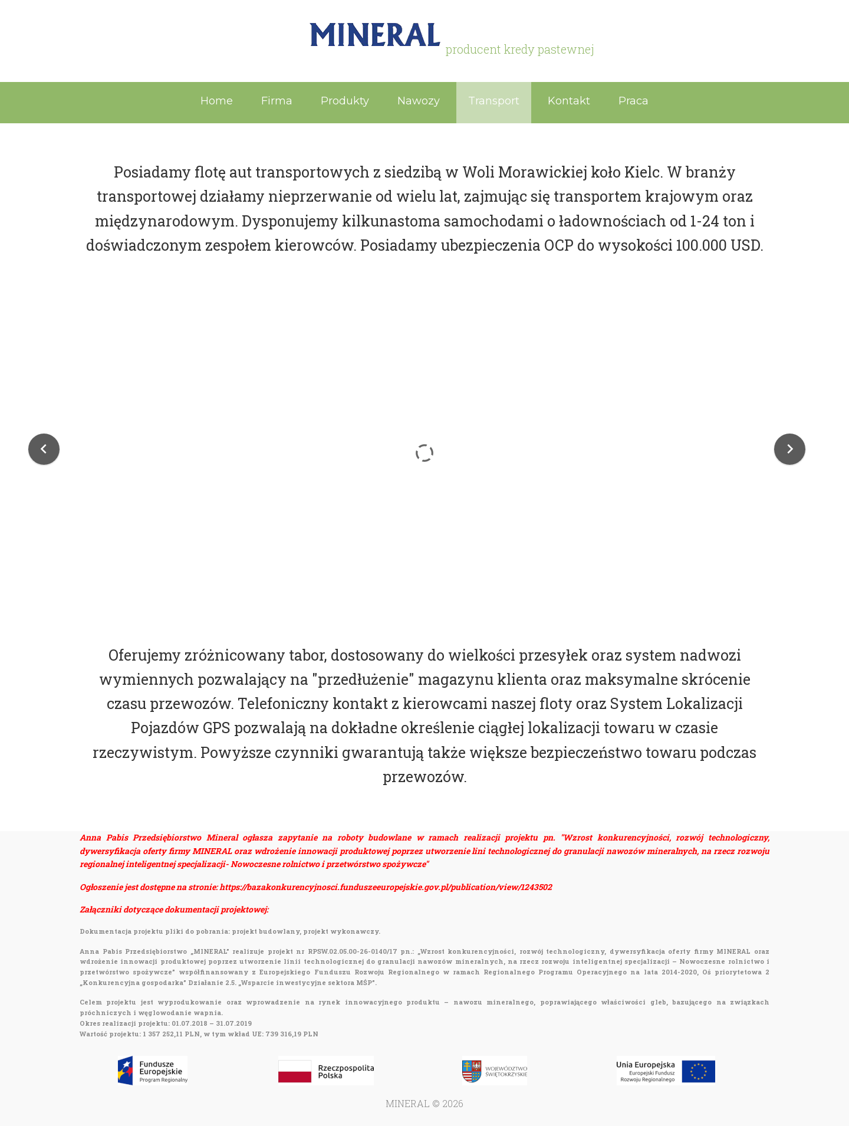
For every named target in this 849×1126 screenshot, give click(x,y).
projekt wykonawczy (341, 931)
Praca (633, 100)
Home (216, 100)
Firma (276, 100)
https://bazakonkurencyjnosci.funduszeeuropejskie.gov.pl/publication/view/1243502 (385, 886)
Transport (493, 100)
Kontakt (569, 100)
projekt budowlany (266, 931)
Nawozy (418, 100)
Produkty (345, 100)
